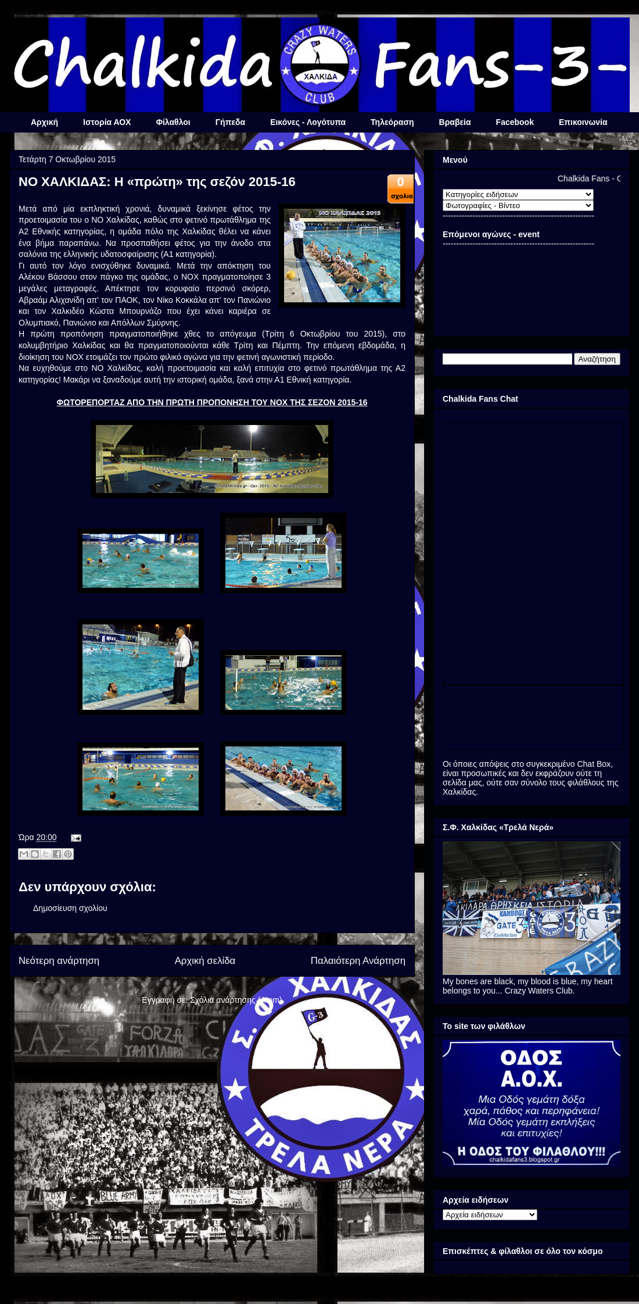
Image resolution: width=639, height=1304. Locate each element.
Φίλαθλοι (173, 122)
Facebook (515, 122)
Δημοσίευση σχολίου (70, 908)
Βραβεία (455, 122)
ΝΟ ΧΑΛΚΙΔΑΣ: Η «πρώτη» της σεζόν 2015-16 (157, 181)
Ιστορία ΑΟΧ (107, 122)
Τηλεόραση (392, 122)
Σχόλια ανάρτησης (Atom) (236, 1000)
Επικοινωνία (583, 122)
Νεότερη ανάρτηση (59, 960)
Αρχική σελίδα (205, 960)
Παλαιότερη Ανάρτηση (358, 960)
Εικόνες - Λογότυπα (308, 122)
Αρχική (44, 122)
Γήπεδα (230, 122)
